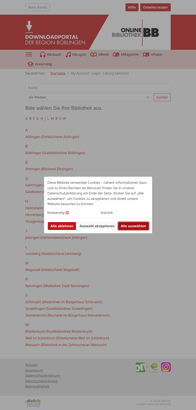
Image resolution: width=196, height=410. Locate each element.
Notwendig (56, 212)
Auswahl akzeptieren (97, 226)
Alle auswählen (133, 226)
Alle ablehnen (62, 226)
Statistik (107, 212)
